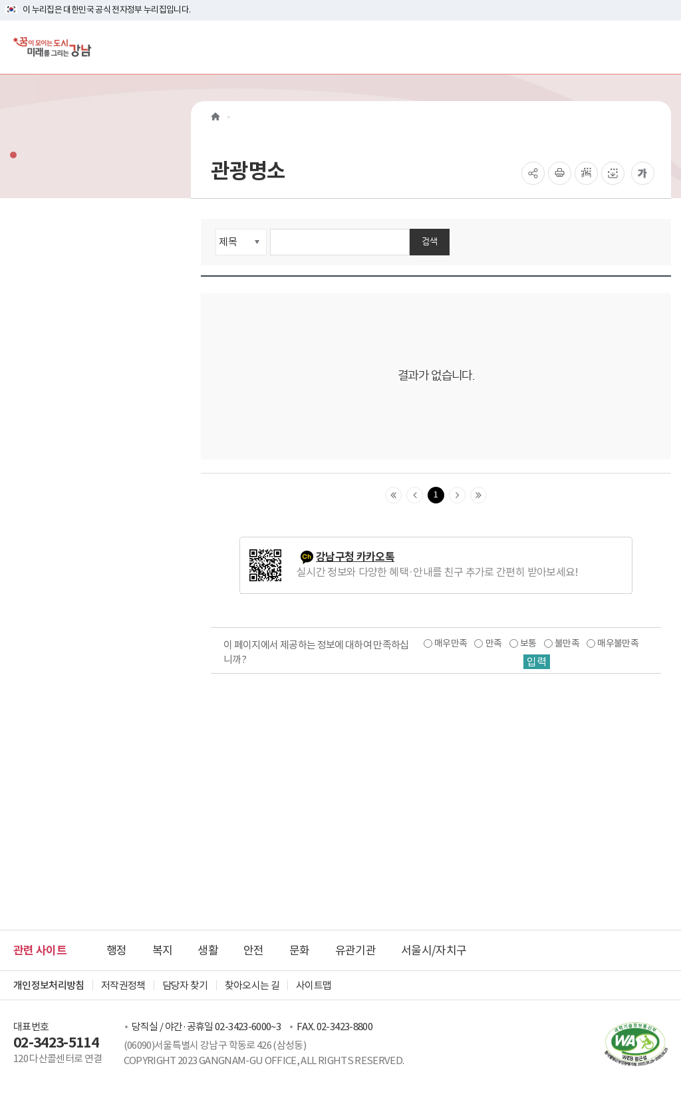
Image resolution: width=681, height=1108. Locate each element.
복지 (162, 950)
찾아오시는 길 (252, 985)
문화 (299, 950)
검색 (430, 241)
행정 (116, 950)
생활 (208, 950)
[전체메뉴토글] (660, 47)
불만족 (567, 643)
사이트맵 (313, 985)
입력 (537, 661)
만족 (493, 643)
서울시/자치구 (433, 950)
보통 (528, 643)
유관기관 (355, 950)
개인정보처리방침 (48, 985)
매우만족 (450, 643)
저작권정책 (123, 985)
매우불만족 (617, 643)
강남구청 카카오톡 (355, 557)
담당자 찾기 (185, 985)
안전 (253, 950)
